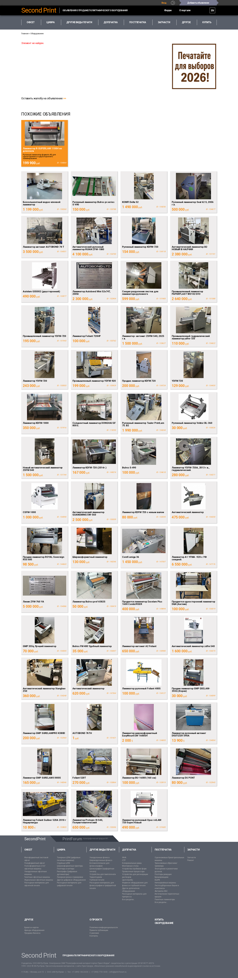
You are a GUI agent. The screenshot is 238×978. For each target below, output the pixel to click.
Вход (164, 3)
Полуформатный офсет (34, 863)
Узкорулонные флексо (100, 857)
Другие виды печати (102, 849)
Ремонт (190, 860)
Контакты (94, 936)
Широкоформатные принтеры (70, 866)
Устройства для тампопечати (103, 874)
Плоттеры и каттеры (65, 869)
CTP (124, 860)
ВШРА (157, 880)
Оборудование (37, 33)
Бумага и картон (31, 927)
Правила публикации (99, 930)
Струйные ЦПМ (63, 863)
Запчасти (193, 849)
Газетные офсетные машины (37, 877)
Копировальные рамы (132, 863)
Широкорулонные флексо (101, 860)
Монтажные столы (130, 866)
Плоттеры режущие (163, 874)
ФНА (124, 857)
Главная (25, 33)
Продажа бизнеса (32, 933)
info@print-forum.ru (118, 972)
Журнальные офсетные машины (38, 880)
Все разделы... (128, 899)
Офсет (28, 849)
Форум (167, 10)
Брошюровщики (161, 877)
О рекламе (94, 933)
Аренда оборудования (34, 930)
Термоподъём (96, 877)
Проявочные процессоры (133, 871)
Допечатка (129, 849)
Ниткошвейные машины (165, 883)
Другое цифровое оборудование (71, 880)
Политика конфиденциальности (104, 927)
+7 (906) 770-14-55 (99, 972)
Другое (28, 919)
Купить (206, 22)
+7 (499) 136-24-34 (80, 972)
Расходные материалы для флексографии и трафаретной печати (103, 885)
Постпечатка (163, 849)
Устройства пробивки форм (134, 869)
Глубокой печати (97, 880)
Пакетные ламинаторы (165, 899)
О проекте (96, 919)
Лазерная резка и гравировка (70, 877)
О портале (185, 10)
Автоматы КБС (161, 891)
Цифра (61, 849)
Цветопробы (127, 880)
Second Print (38, 10)
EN (212, 10)
